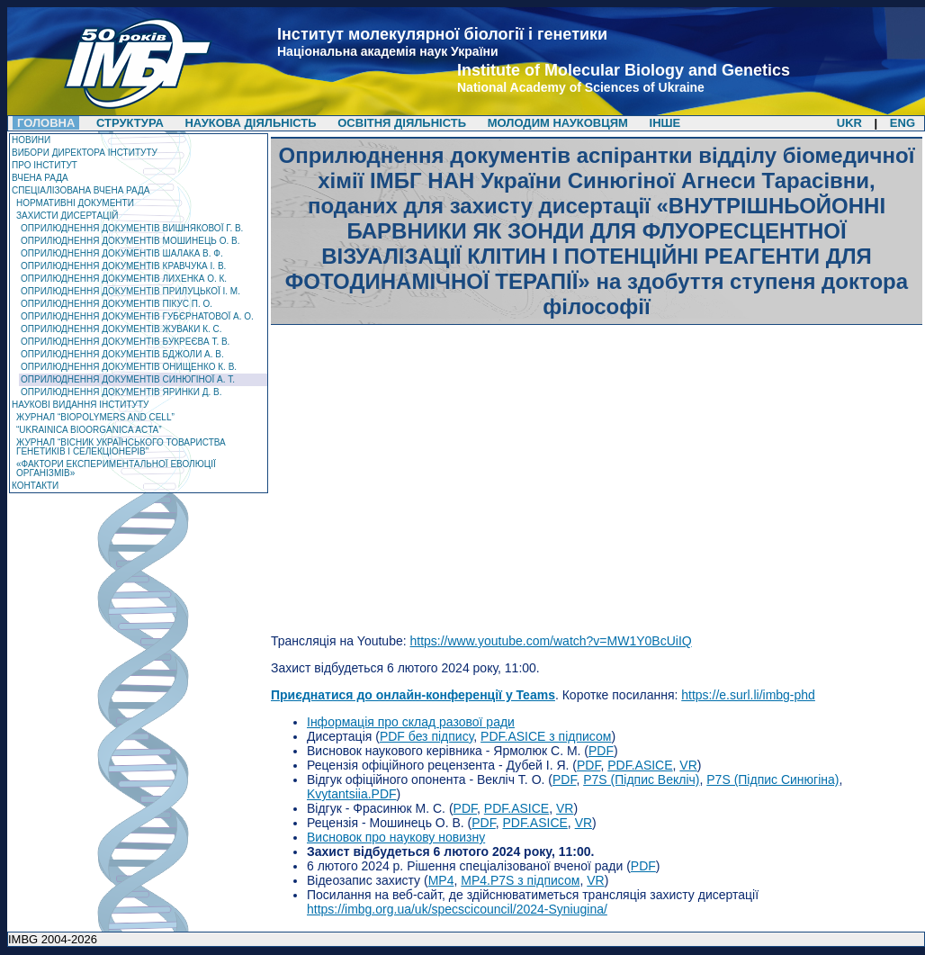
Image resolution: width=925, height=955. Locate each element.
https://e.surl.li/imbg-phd (748, 695)
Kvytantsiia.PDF (352, 794)
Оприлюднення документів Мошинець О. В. (130, 241)
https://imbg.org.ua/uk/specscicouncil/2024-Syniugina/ (457, 909)
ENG (902, 123)
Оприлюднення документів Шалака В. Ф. (122, 253)
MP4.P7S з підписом (520, 880)
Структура (130, 123)
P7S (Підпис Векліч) (641, 779)
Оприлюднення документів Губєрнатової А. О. (137, 316)
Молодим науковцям (558, 123)
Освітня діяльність (403, 123)
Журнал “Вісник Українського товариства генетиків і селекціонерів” (121, 446)
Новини (31, 140)
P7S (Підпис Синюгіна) (772, 779)
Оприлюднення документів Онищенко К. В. (129, 367)
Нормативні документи (75, 203)
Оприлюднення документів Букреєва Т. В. (125, 342)
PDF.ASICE (639, 765)
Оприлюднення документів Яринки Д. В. (121, 392)
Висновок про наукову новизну (396, 837)
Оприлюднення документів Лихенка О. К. (124, 279)
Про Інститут (44, 165)
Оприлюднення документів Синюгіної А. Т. (128, 379)
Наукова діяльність (250, 123)
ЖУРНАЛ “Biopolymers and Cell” (95, 417)
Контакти (35, 486)
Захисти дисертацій (67, 216)
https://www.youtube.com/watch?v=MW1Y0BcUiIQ (550, 641)
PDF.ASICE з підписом (545, 736)
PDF (601, 750)
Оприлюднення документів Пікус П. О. (116, 304)
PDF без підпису (426, 736)
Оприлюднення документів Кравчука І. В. (123, 266)
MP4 (441, 880)
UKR (849, 123)
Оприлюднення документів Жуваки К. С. (121, 329)
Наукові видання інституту (80, 405)
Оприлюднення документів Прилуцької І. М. (130, 291)
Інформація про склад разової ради (411, 722)
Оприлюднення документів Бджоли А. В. (122, 354)
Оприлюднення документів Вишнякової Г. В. (132, 228)
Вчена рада (40, 178)
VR (687, 765)
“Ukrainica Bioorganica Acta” (89, 430)
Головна (46, 123)
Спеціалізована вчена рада (81, 190)
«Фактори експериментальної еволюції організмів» (116, 468)
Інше (665, 123)
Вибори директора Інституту (84, 153)
